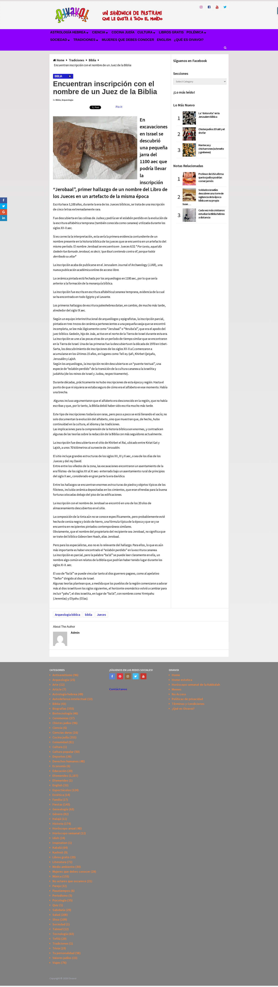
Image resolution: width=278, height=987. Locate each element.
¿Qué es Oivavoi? (189, 40)
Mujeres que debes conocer (128, 40)
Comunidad (60, 742)
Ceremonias (60, 718)
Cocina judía (123, 32)
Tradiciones (84, 40)
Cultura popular (63, 752)
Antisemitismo (62, 675)
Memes (176, 689)
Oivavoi (72, 978)
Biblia (58, 76)
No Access (179, 694)
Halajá (56, 819)
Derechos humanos (65, 761)
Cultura (145, 32)
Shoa (55, 919)
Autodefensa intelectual (69, 699)
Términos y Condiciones (188, 704)
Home (176, 675)
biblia (88, 615)
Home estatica (182, 680)
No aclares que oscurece (69, 881)
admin (75, 632)
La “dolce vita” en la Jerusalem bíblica (208, 114)
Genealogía (60, 809)
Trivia (56, 948)
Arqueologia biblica (67, 615)
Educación (59, 771)
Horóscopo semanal (66, 833)
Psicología (59, 900)
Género (57, 814)
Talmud (57, 929)
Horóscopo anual (64, 828)
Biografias (59, 708)
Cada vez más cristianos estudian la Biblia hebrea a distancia (211, 213)
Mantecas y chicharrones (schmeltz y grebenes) (211, 148)
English (164, 40)
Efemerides (60, 776)
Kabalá (57, 847)
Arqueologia (67, 100)
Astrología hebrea (68, 32)
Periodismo (60, 895)
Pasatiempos (61, 891)
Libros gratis (171, 32)
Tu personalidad (63, 953)
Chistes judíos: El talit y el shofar (211, 130)
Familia (57, 800)
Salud (56, 915)
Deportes (58, 756)
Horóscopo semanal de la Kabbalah (196, 685)
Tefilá (56, 939)
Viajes (56, 963)
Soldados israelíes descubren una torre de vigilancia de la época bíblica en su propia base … (203, 197)
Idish (55, 838)
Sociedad (58, 40)
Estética (58, 795)
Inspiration (59, 843)
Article (57, 689)
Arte (55, 685)
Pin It (119, 107)
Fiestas (57, 804)
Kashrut (57, 852)
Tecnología (60, 934)
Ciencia (98, 32)
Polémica (195, 32)
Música (57, 876)
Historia (57, 824)
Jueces (101, 615)
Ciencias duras (62, 732)
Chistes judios (61, 723)
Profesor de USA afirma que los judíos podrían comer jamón (211, 177)
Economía (59, 766)
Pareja (56, 886)
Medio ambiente (63, 867)
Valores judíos (61, 958)
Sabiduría (58, 910)
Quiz (55, 905)
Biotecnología (62, 713)
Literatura (59, 862)
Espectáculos (61, 790)
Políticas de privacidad (187, 699)
